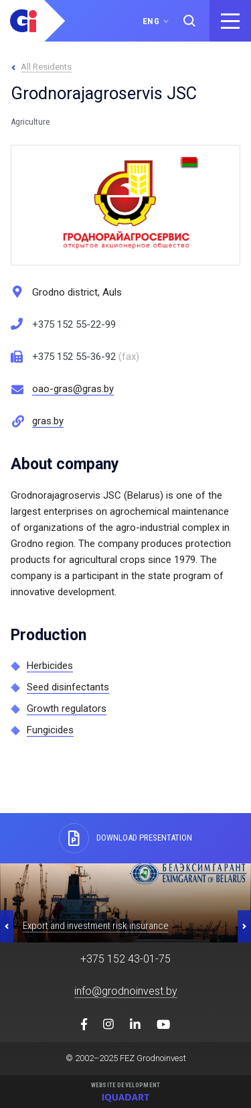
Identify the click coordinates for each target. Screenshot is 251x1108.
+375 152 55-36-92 (85, 357)
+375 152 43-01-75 (125, 958)
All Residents (46, 67)
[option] (125, 902)
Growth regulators (66, 708)
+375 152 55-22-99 (74, 324)
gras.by (48, 421)
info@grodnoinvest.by (125, 991)
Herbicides (50, 666)
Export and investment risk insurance (96, 926)
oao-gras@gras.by (73, 389)
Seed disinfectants (68, 687)
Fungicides (50, 730)
